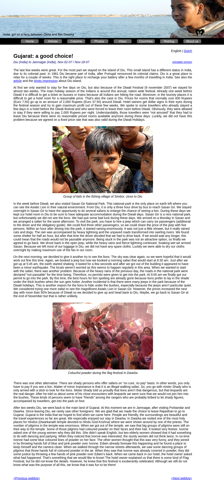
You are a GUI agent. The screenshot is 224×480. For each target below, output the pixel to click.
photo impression (46, 81)
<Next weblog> (181, 478)
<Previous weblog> (26, 478)
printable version (182, 62)
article (17, 81)
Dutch (188, 51)
